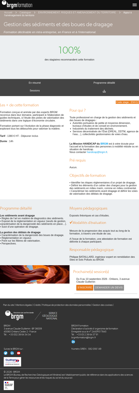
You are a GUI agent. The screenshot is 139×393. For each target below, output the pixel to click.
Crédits (37, 304)
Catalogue (25, 12)
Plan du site (8, 304)
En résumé (35, 82)
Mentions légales (24, 304)
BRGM (104, 143)
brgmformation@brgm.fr (83, 337)
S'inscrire (85, 287)
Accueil (8, 12)
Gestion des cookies (102, 304)
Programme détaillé (104, 82)
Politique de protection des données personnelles (66, 304)
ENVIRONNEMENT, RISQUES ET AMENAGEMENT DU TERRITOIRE (77, 12)
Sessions (35, 90)
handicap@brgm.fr (97, 152)
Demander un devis (109, 287)
